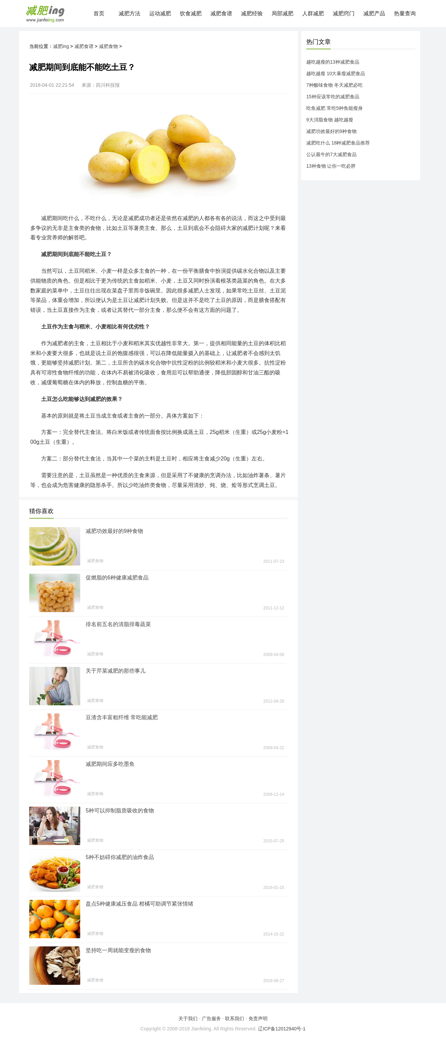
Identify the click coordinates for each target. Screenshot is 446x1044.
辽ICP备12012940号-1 (282, 1028)
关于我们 (188, 1018)
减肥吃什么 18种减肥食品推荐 (338, 143)
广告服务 (211, 1018)
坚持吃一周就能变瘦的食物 (118, 950)
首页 (98, 13)
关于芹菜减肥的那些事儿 (115, 671)
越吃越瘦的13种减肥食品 (332, 62)
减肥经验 (252, 13)
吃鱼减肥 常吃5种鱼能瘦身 (334, 108)
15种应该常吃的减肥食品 (332, 96)
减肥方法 (129, 13)
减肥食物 (108, 46)
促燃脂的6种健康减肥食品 (117, 577)
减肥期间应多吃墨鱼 (110, 764)
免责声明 (258, 1018)
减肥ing (61, 46)
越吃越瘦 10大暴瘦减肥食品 (335, 73)
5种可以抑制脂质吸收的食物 (120, 810)
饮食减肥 (191, 13)
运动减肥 (160, 13)
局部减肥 (282, 13)
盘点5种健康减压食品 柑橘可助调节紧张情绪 (139, 904)
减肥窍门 (344, 13)
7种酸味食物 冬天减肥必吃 (334, 85)
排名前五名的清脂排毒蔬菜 (118, 624)
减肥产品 (374, 13)
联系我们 (234, 1018)
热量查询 (405, 13)
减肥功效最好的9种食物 (114, 531)
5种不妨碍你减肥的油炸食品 (120, 857)
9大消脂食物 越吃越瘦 (329, 119)
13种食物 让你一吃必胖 (331, 166)
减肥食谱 (221, 13)
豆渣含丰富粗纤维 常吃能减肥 (122, 717)
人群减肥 (313, 13)
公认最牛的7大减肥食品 (331, 154)
